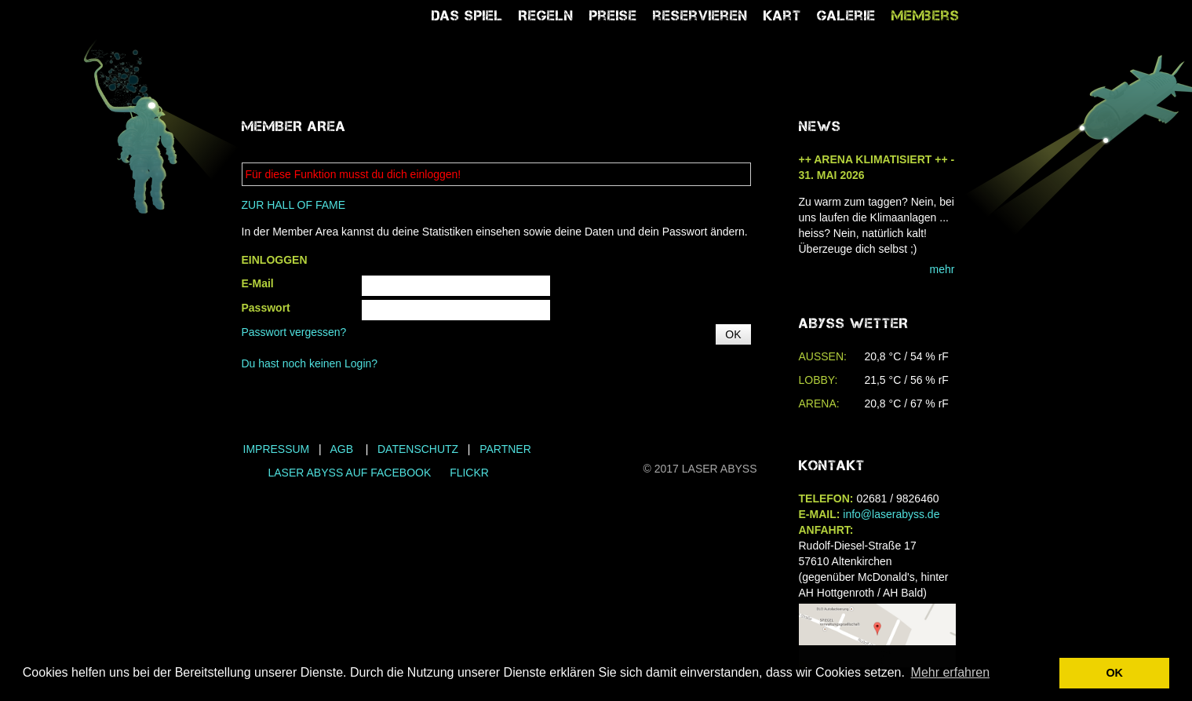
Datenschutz (417, 449)
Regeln (546, 16)
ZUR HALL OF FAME (294, 205)
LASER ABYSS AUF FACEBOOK (350, 472)
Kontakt (832, 465)
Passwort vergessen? (294, 332)
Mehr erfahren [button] (950, 672)
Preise (613, 16)
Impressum (276, 449)
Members (925, 16)
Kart (782, 16)
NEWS (820, 126)
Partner (505, 449)
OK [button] (1114, 672)
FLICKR (469, 472)
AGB (342, 449)
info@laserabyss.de (891, 514)
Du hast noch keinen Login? (310, 363)
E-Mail (258, 283)
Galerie (846, 16)
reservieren (700, 16)
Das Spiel (467, 16)
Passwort (266, 307)
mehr (942, 269)
